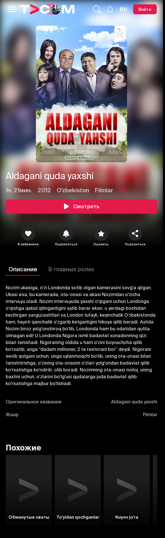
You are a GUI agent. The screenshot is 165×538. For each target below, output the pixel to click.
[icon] (28, 233)
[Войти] (145, 9)
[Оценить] (101, 233)
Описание (23, 269)
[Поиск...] (97, 9)
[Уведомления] (110, 9)
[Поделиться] (135, 233)
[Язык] (123, 9)
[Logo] (47, 9)
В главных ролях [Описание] (71, 269)
